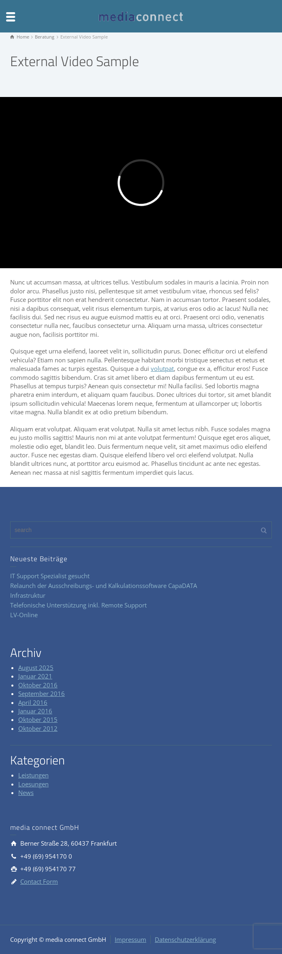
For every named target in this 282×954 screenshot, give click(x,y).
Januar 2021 (35, 676)
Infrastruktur (27, 595)
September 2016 (41, 693)
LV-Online (24, 615)
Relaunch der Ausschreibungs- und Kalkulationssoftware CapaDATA (103, 585)
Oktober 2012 (38, 728)
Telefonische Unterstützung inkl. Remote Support (78, 605)
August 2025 (35, 667)
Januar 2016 (35, 711)
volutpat (162, 368)
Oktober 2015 (38, 719)
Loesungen (33, 784)
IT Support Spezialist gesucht (50, 576)
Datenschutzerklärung (185, 939)
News (26, 792)
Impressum (130, 939)
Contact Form (39, 881)
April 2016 (32, 702)
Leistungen (33, 775)
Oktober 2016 (38, 685)
